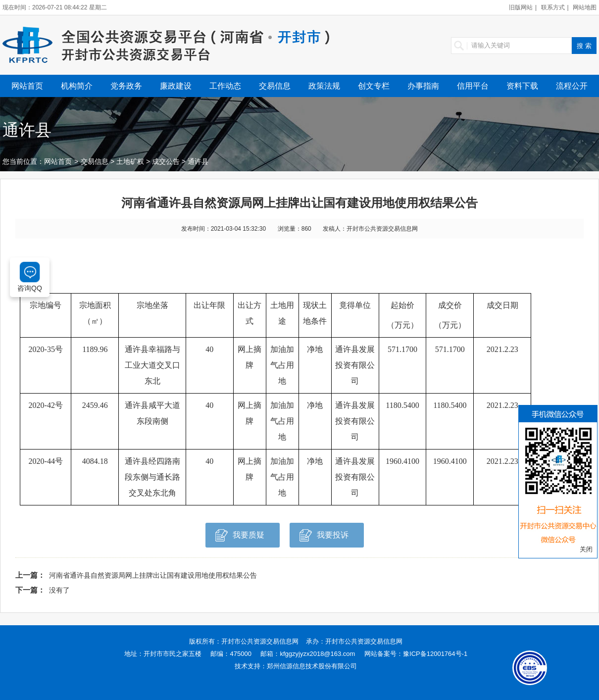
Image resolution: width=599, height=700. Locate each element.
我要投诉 (324, 538)
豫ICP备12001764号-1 (435, 653)
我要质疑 (239, 538)
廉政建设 (176, 86)
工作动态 (225, 86)
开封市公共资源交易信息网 (260, 641)
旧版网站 (521, 7)
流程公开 (572, 86)
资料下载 (522, 86)
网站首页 (27, 86)
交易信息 (275, 86)
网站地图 (585, 7)
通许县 (198, 161)
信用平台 (473, 86)
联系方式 (553, 7)
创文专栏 (374, 86)
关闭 (586, 549)
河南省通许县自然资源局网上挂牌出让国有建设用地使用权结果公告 (153, 575)
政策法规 (324, 86)
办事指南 (423, 86)
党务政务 (126, 86)
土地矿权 (130, 161)
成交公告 (166, 161)
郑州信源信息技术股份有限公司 (312, 666)
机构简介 (77, 86)
